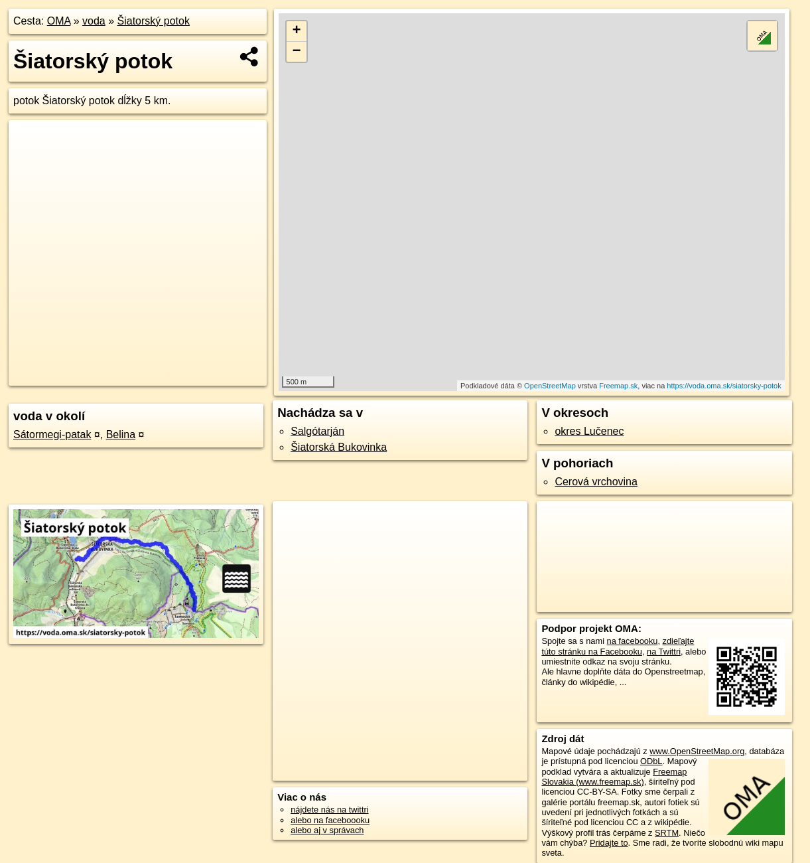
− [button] (296, 52)
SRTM (667, 833)
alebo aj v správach (327, 830)
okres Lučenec (589, 431)
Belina (120, 434)
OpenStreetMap (550, 386)
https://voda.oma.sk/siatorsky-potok (724, 386)
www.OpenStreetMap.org (696, 751)
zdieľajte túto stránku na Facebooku (617, 646)
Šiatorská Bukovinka (339, 447)
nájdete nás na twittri (329, 810)
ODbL (651, 761)
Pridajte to (609, 843)
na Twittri (664, 652)
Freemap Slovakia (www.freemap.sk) (614, 777)
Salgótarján (317, 431)
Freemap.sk (618, 386)
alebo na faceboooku (330, 820)
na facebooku (632, 641)
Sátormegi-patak (52, 434)
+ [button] (296, 31)
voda (93, 21)
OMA (59, 21)
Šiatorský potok (153, 21)
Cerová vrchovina (596, 481)
